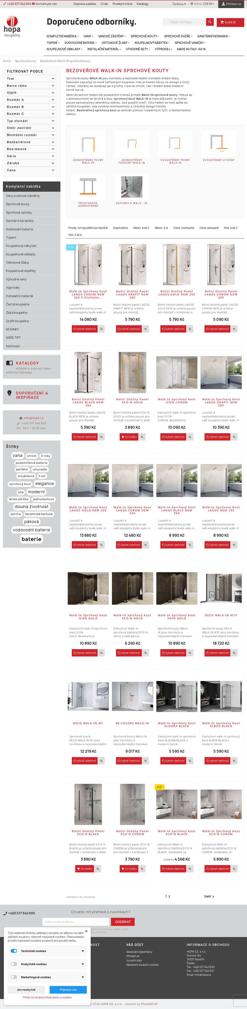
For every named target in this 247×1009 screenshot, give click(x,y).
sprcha (15, 514)
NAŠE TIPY (13, 337)
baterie (31, 539)
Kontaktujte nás (15, 918)
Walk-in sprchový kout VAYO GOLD (177, 616)
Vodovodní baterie (80, 43)
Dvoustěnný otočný (219, 160)
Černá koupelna (17, 304)
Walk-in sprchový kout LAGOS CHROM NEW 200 (132, 510)
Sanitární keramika (214, 36)
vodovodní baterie (31, 530)
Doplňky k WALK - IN (132, 203)
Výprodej (164, 49)
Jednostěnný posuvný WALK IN (131, 161)
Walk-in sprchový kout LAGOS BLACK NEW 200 (177, 510)
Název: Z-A (161, 228)
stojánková (26, 476)
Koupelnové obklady (65, 49)
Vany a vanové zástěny (23, 196)
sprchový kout (20, 484)
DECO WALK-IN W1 (88, 723)
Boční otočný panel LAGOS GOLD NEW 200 (176, 292)
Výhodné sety (138, 49)
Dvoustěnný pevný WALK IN (175, 161)
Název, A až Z (141, 228)
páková (31, 521)
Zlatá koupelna (16, 312)
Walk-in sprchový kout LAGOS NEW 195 (221, 508)
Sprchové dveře (178, 36)
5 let (42, 476)
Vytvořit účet (134, 960)
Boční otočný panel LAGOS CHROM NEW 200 (221, 294)
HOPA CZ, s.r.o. (112, 1004)
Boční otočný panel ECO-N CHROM (132, 832)
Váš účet (135, 945)
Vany (89, 36)
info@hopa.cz (34, 418)
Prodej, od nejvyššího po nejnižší (88, 228)
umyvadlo (40, 469)
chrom (32, 456)
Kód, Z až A (75, 235)
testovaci (13, 346)
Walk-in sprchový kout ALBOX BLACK (221, 724)
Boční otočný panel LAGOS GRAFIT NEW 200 (132, 294)
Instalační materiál (104, 49)
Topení (53, 43)
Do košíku (129, 437)
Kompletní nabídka (63, 36)
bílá (21, 492)
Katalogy (142, 4)
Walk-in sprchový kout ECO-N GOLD (132, 616)
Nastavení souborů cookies (142, 964)
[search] (210, 22)
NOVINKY (12, 329)
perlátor (22, 469)
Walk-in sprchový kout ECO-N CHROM (221, 832)
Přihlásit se (132, 956)
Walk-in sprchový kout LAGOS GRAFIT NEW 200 (221, 402)
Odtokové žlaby (116, 43)
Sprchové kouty (145, 36)
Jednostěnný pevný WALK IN (88, 161)
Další (210, 896)
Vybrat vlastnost (85, 329)
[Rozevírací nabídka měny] (209, 4)
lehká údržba (19, 499)
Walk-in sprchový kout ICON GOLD (88, 616)
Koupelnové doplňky (21, 271)
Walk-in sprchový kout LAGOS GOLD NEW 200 (88, 508)
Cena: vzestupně (183, 228)
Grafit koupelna (17, 321)
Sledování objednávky (139, 952)
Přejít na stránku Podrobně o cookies (47, 997)
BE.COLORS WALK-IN (132, 723)
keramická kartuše (39, 514)
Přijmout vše (68, 989)
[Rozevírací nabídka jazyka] (180, 4)
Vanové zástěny (112, 36)
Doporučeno (120, 228)
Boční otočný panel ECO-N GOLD (132, 400)
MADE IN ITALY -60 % (191, 49)
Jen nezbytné (26, 989)
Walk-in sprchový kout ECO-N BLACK (177, 832)
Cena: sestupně (209, 228)
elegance (44, 483)
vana (18, 455)
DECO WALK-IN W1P (221, 615)
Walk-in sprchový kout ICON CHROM (177, 400)
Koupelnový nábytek (153, 43)
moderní (36, 491)
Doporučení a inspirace (32, 395)
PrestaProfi (149, 1004)
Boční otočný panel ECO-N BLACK (88, 832)
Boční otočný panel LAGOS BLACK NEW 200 (88, 402)
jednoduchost (43, 499)
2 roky (45, 456)
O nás (104, 4)
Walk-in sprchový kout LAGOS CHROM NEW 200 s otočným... (88, 294)
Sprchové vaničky (191, 43)
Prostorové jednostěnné (88, 204)
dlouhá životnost (32, 506)
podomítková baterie (31, 463)
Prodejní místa (122, 4)
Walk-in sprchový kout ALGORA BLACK (177, 724)
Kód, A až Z (230, 228)
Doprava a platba (85, 4)
